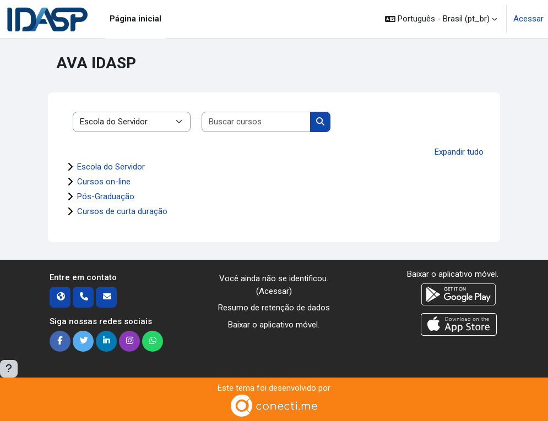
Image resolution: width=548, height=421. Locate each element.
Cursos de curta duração (122, 211)
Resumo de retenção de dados (274, 308)
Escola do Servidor (111, 167)
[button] (441, 19)
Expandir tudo (459, 152)
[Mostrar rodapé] (9, 369)
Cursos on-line (104, 182)
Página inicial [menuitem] (135, 19)
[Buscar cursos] (256, 122)
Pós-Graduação (105, 196)
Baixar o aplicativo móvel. (273, 325)
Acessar (528, 19)
